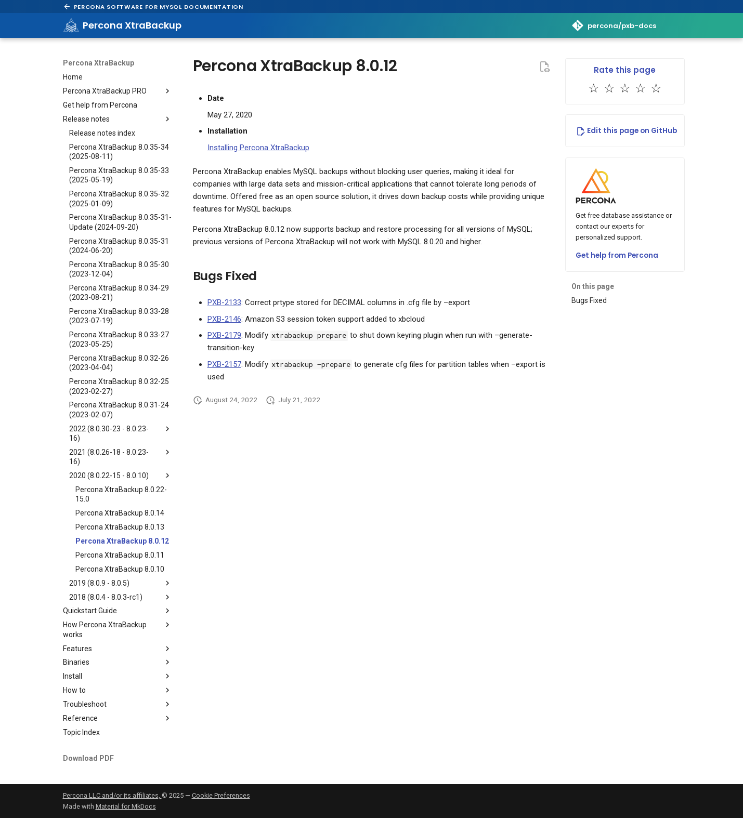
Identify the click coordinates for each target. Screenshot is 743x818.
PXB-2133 (224, 302)
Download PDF (88, 758)
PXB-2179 (224, 335)
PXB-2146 (224, 319)
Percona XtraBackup (98, 63)
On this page (592, 286)
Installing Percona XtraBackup (258, 147)
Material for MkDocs (126, 806)
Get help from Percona (617, 255)
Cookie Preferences (221, 795)
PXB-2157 (224, 364)
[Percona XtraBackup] (71, 25)
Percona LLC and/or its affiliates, (112, 795)
